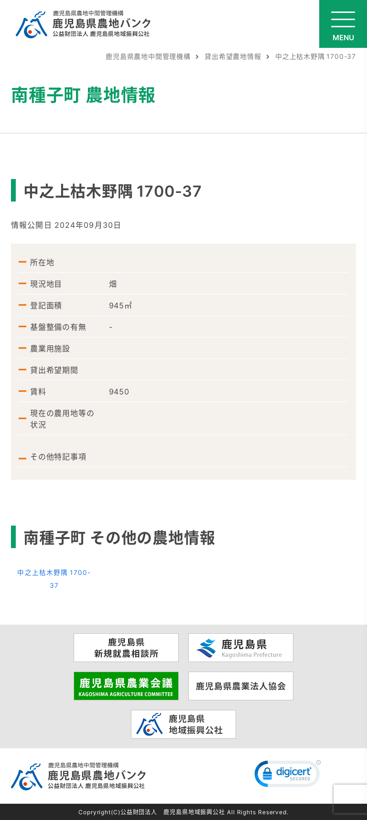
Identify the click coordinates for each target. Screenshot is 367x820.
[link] (287, 776)
